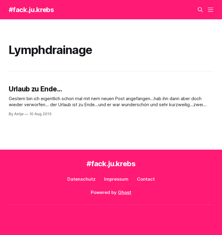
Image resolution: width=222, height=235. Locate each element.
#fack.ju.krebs (31, 9)
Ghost (124, 192)
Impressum (116, 179)
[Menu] (210, 9)
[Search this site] (200, 9)
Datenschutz (81, 179)
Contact (146, 179)
